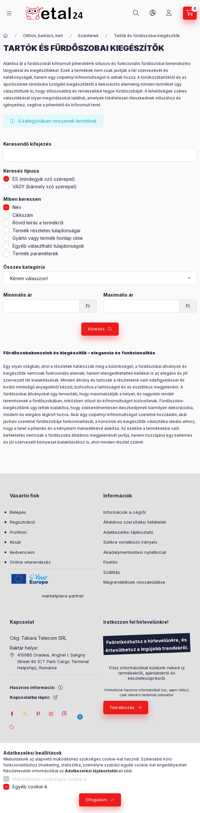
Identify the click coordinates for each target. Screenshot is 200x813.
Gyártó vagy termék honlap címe (47, 238)
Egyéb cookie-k (30, 786)
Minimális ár (17, 295)
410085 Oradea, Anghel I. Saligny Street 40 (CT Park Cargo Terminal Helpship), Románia (53, 661)
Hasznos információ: (32, 687)
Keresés (96, 328)
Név (16, 207)
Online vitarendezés (30, 562)
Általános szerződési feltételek (134, 522)
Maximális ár (118, 295)
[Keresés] (136, 13)
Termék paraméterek (35, 253)
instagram (51, 713)
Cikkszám (22, 215)
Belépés (18, 512)
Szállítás (111, 572)
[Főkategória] (5, 36)
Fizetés (110, 562)
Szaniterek (88, 35)
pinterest (38, 713)
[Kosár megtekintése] (190, 13)
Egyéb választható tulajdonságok (48, 246)
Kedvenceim (22, 552)
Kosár (15, 542)
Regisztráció (22, 522)
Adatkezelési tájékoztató (128, 532)
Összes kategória (24, 267)
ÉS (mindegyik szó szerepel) (43, 179)
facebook (11, 713)
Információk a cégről (124, 512)
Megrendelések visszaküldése (134, 582)
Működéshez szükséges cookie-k (49, 779)
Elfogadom (96, 799)
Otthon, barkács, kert (43, 35)
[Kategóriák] (9, 13)
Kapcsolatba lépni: (30, 697)
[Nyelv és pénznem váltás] (152, 13)
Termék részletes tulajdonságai (46, 230)
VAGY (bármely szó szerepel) (44, 186)
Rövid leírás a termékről (37, 222)
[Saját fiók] (168, 13)
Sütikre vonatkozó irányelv (130, 542)
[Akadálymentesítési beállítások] (80, 713)
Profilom (18, 532)
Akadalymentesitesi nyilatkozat (134, 552)
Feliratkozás (122, 707)
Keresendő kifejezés (27, 144)
